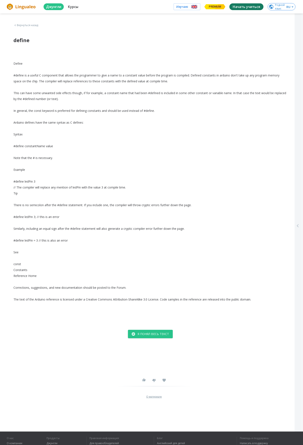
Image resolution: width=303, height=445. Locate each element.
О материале (154, 396)
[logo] (22, 6)
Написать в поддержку (254, 443)
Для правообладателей (104, 443)
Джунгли (52, 443)
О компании (14, 443)
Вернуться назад (25, 25)
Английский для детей (171, 443)
